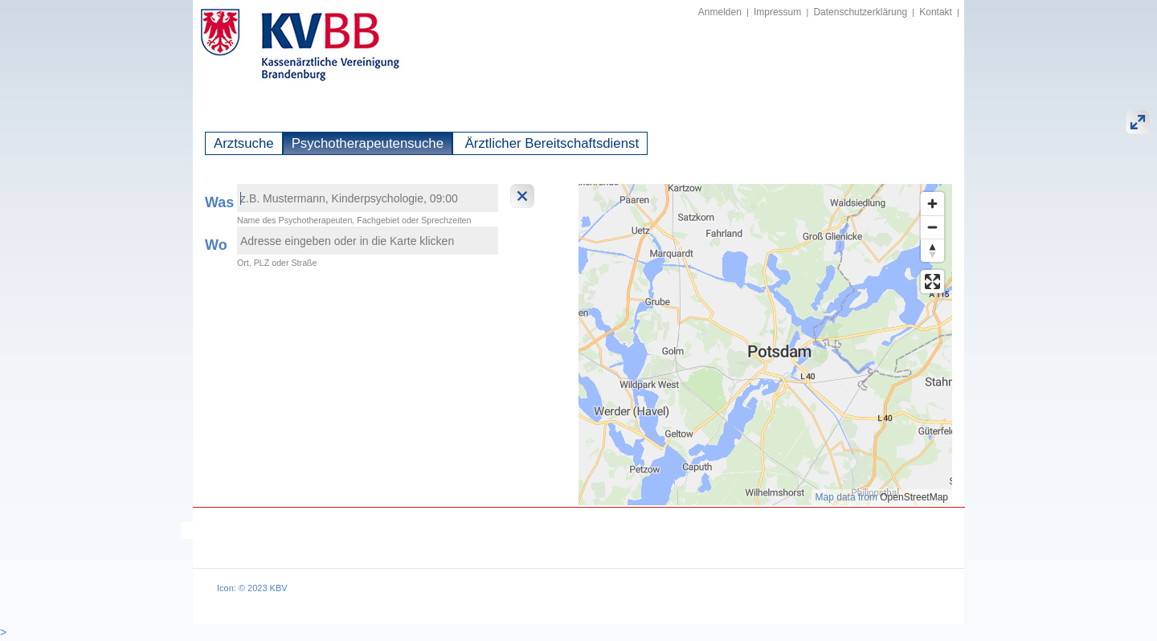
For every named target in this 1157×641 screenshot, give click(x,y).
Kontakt (935, 12)
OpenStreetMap (914, 497)
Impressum (777, 12)
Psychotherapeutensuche (368, 143)
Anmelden (720, 12)
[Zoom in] (932, 203)
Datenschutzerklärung (860, 12)
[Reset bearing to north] (932, 250)
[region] (765, 344)
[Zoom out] (932, 227)
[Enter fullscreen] (932, 281)
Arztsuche (244, 143)
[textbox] (367, 198)
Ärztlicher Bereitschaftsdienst (550, 143)
